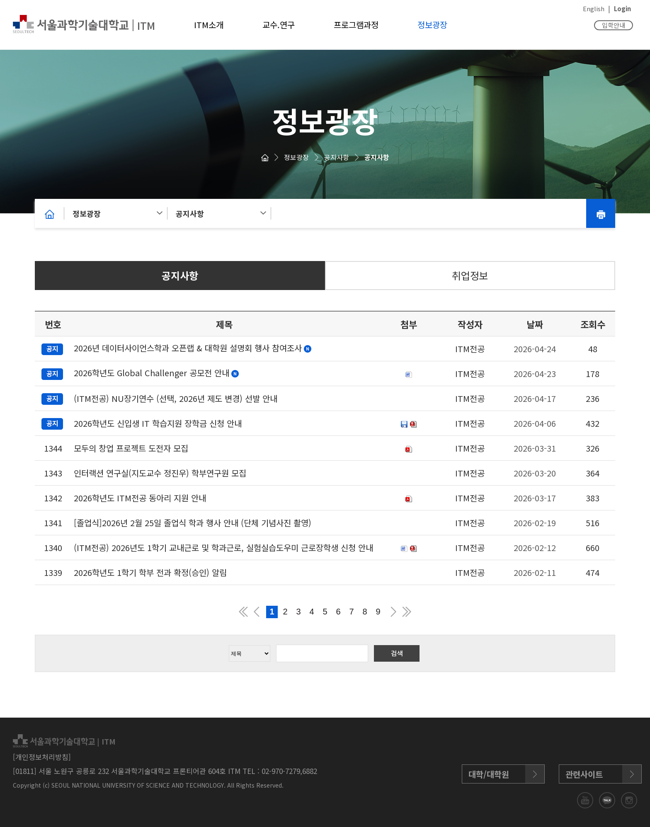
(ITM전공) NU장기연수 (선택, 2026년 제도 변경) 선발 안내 (175, 398)
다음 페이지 (393, 612)
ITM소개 (208, 25)
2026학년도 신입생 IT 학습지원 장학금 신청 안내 (158, 423)
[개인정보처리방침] (42, 757)
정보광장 (432, 25)
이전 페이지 (256, 612)
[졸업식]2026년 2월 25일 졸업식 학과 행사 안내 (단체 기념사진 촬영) (192, 523)
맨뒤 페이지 (406, 612)
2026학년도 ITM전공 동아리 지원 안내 (140, 498)
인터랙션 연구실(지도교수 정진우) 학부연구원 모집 (160, 473)
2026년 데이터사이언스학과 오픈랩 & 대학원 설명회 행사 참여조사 (188, 348)
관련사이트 (584, 774)
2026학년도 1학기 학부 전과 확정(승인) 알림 (150, 572)
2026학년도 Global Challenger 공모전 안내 (151, 373)
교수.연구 (278, 25)
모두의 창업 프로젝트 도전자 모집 (131, 448)
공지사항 (336, 157)
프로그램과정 (356, 25)
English (593, 8)
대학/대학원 (488, 774)
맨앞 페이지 (243, 612)
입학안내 (613, 25)
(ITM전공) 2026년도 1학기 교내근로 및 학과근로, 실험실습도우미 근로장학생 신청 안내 (223, 548)
